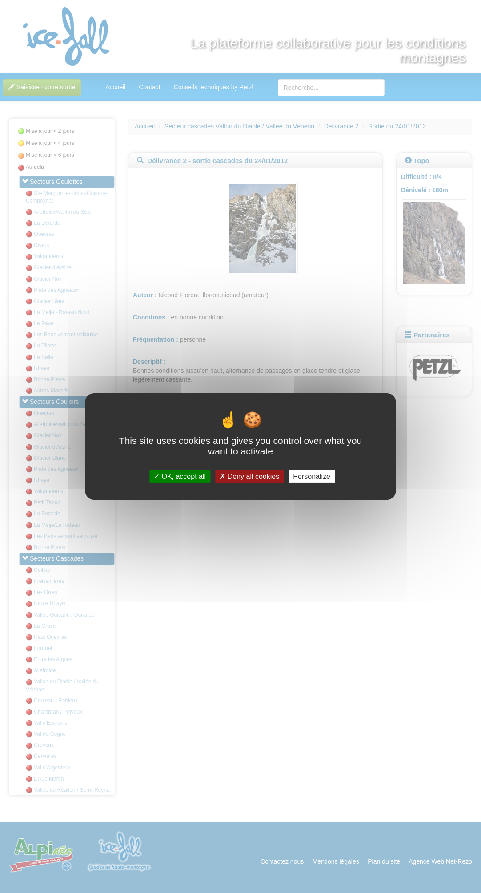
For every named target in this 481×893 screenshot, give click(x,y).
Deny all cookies (249, 476)
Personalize (311, 476)
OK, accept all (180, 476)
